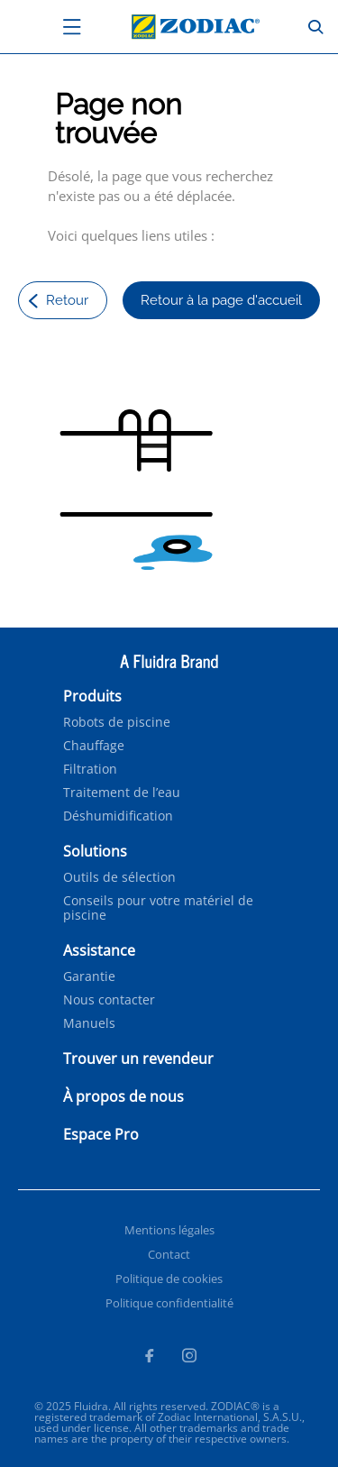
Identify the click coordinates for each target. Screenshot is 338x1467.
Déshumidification (118, 816)
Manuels (89, 1023)
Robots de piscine (116, 722)
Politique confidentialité (169, 1303)
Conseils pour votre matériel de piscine (158, 908)
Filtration (90, 769)
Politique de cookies (169, 1278)
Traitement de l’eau (121, 792)
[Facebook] (149, 1358)
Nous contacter (109, 1000)
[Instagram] (189, 1358)
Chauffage (93, 745)
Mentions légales (169, 1230)
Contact (169, 1254)
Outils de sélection (119, 877)
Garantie (89, 976)
